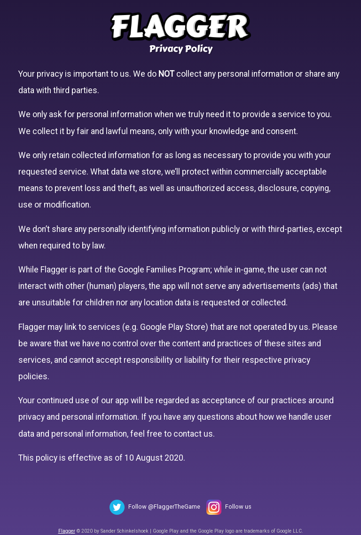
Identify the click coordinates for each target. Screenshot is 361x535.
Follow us (238, 506)
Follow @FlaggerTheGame (164, 506)
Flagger (66, 531)
